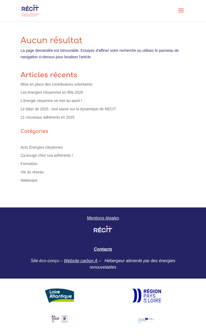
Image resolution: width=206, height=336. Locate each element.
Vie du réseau (32, 172)
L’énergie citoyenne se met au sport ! (51, 100)
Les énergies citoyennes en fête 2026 (52, 92)
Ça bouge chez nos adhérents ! (47, 155)
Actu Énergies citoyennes (42, 147)
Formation (29, 164)
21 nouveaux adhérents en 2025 (48, 117)
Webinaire (29, 180)
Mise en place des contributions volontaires (57, 84)
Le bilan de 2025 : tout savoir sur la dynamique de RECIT (68, 109)
